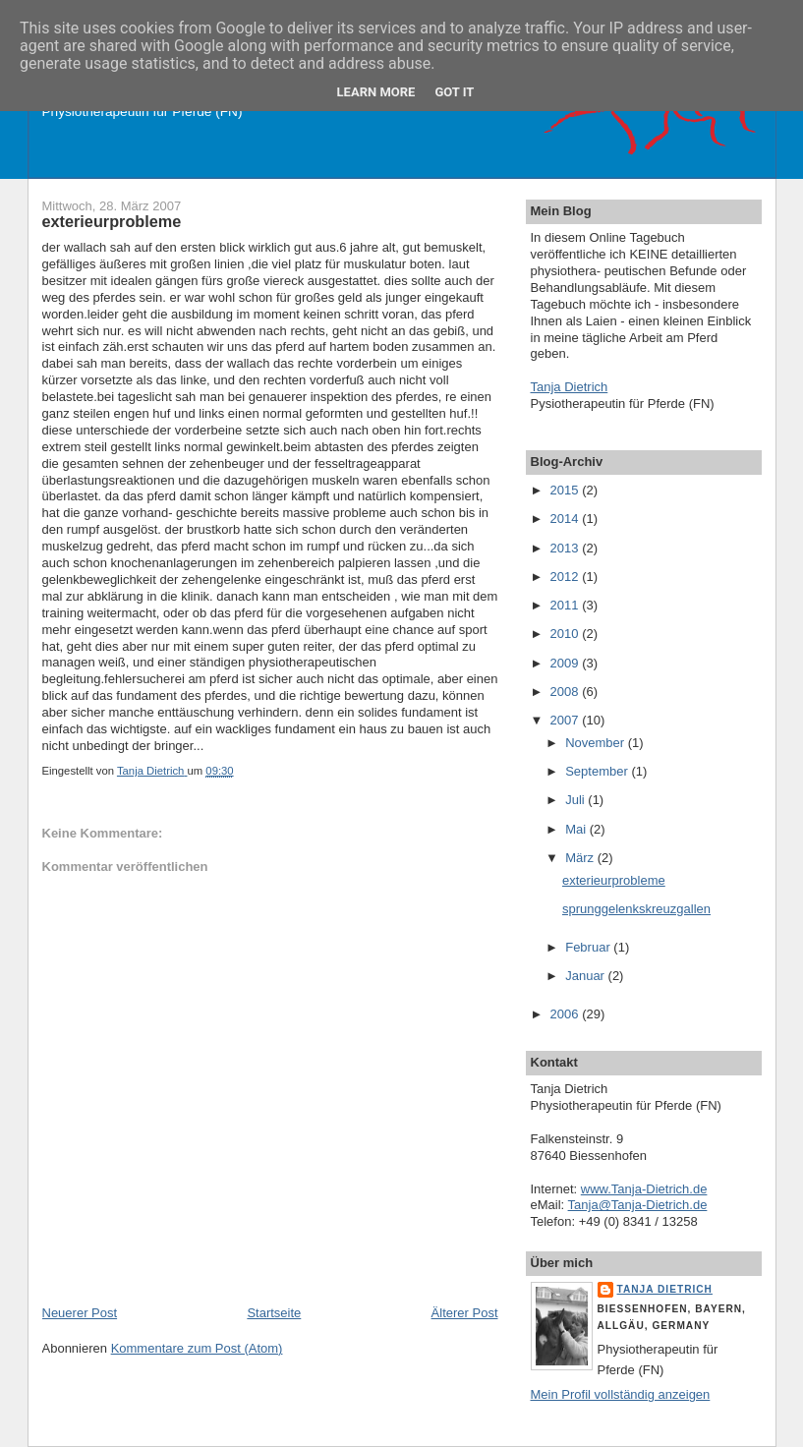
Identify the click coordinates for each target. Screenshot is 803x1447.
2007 (566, 720)
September (598, 771)
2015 (566, 490)
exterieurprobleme (613, 880)
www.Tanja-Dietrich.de (644, 1189)
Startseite (274, 1312)
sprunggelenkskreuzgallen (636, 908)
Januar (586, 975)
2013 (566, 548)
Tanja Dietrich (569, 386)
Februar (589, 947)
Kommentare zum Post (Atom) (197, 1348)
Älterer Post (464, 1312)
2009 (566, 663)
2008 (566, 691)
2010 (566, 633)
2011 (566, 605)
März (581, 857)
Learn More (376, 92)
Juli (576, 799)
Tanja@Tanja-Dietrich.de (638, 1204)
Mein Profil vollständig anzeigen (621, 1394)
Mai (577, 829)
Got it (454, 92)
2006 (566, 1014)
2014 (566, 518)
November (596, 742)
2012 (566, 576)
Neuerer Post (80, 1312)
